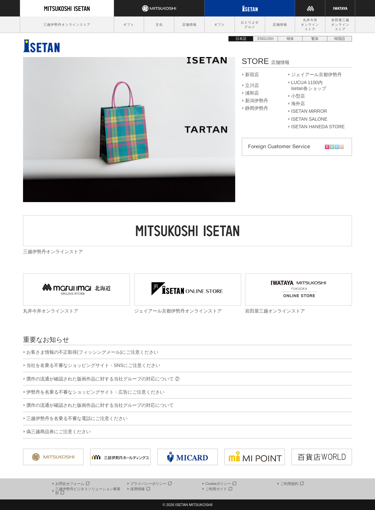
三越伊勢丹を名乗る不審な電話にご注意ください (77, 418)
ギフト (128, 24)
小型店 (298, 96)
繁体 (314, 39)
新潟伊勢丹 (256, 100)
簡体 (290, 39)
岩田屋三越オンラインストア (340, 24)
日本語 (241, 39)
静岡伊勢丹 (256, 108)
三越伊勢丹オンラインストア (66, 24)
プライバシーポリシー (150, 484)
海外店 (298, 103)
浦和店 (252, 93)
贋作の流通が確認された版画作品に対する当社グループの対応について (100, 405)
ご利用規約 (291, 484)
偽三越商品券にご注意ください (58, 431)
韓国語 (339, 39)
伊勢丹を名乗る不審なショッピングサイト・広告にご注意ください (95, 392)
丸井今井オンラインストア (310, 24)
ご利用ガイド (218, 489)
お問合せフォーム (72, 484)
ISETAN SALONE (309, 119)
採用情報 (139, 489)
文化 (159, 24)
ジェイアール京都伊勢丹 (316, 74)
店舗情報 (189, 24)
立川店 (252, 85)
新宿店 (252, 74)
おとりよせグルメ (250, 24)
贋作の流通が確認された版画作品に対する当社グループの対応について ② (103, 378)
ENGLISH (265, 39)
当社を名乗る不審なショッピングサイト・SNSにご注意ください (93, 365)
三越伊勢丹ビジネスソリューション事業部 (87, 491)
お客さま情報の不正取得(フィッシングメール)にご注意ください (92, 352)
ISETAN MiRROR (309, 111)
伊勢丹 (41, 44)
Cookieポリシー (220, 484)
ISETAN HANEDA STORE (318, 126)
